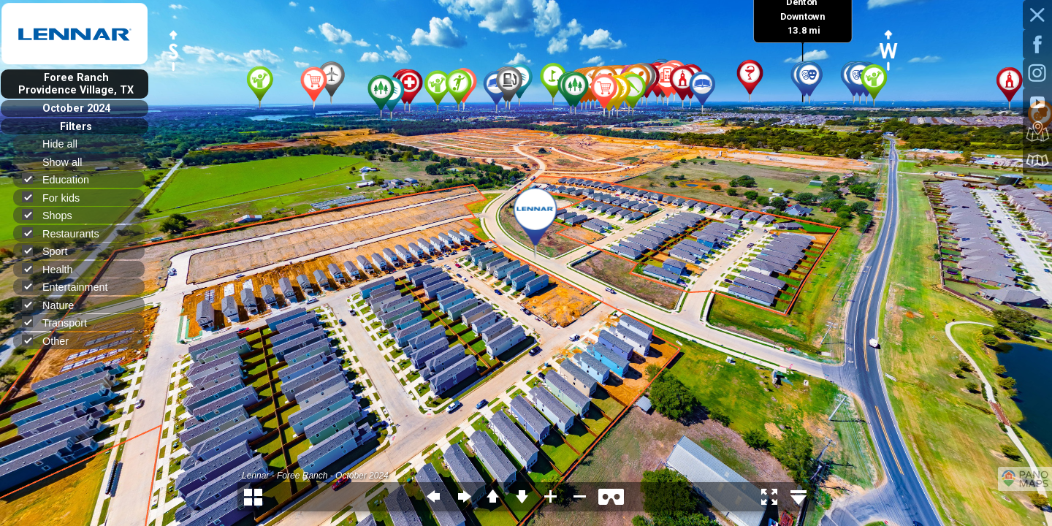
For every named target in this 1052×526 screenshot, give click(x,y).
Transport (60, 322)
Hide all (66, 144)
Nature (54, 305)
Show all (68, 162)
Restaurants (67, 233)
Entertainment (71, 287)
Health (53, 269)
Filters (76, 127)
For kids (57, 197)
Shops (53, 215)
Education (62, 179)
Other (51, 341)
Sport (51, 251)
